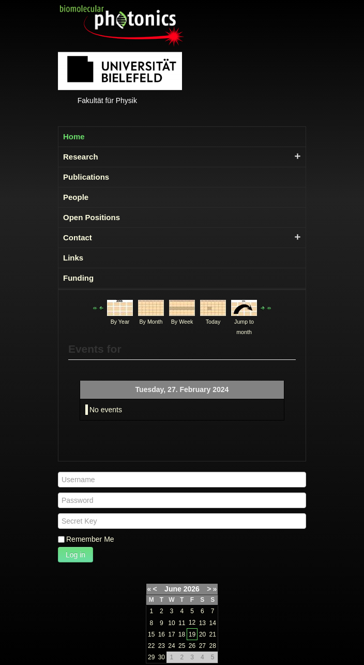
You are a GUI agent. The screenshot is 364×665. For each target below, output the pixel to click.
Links (73, 257)
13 (202, 623)
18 (181, 634)
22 (151, 645)
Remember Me (90, 539)
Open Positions (91, 217)
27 (202, 645)
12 (192, 622)
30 (161, 657)
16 (161, 634)
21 (212, 634)
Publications (86, 176)
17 (171, 634)
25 (181, 645)
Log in (75, 555)
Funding (78, 277)
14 (212, 623)
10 (171, 623)
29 (151, 657)
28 (212, 645)
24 (171, 645)
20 (202, 634)
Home (74, 136)
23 (161, 645)
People (75, 197)
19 (192, 634)
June (172, 589)
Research (80, 156)
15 (151, 634)
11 (181, 623)
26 (192, 645)
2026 (192, 589)
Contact (77, 237)
